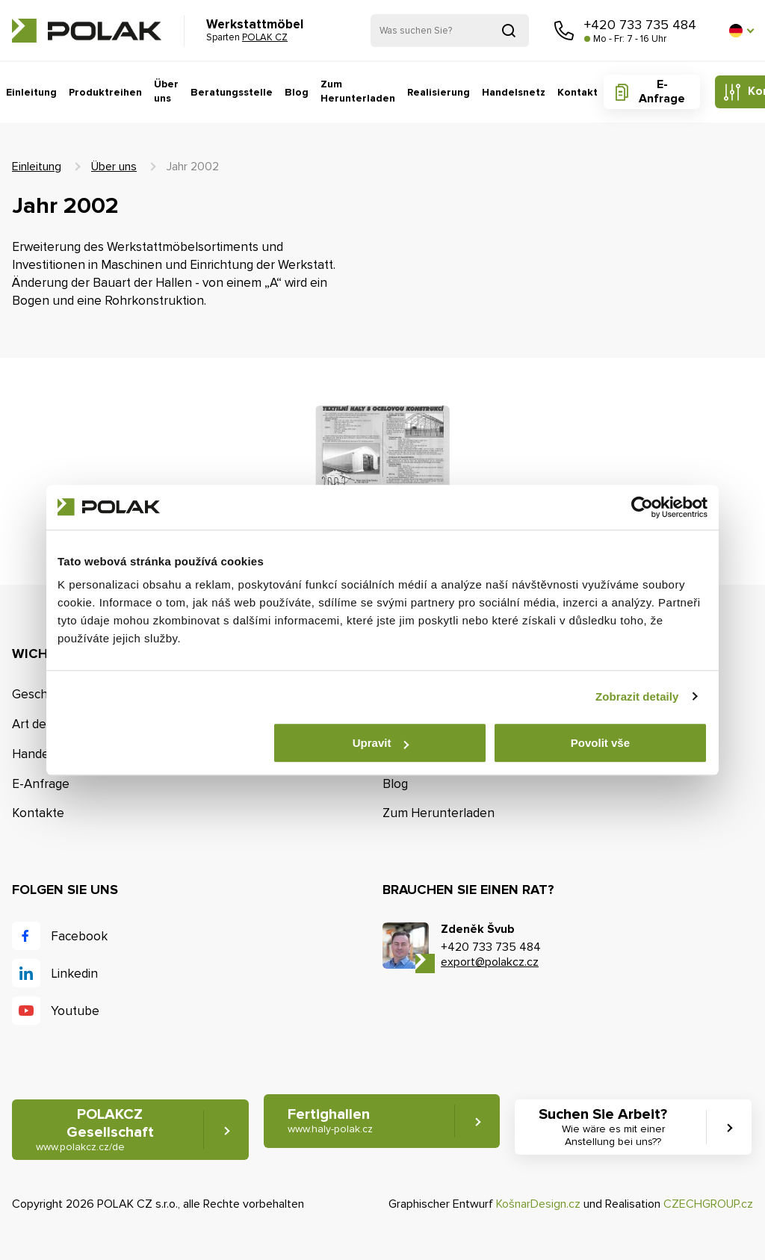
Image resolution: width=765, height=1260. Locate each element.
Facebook (79, 936)
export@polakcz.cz (490, 962)
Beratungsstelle (232, 92)
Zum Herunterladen (357, 91)
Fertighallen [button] (330, 1120)
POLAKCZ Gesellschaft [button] (95, 1129)
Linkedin (74, 973)
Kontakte (38, 813)
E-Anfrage (662, 91)
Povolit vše (600, 742)
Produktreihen (105, 92)
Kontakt (577, 92)
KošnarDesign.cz (538, 1204)
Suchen (509, 30)
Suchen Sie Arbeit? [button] (613, 1127)
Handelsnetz (513, 92)
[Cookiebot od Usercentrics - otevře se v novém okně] (642, 507)
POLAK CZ (86, 31)
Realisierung (438, 92)
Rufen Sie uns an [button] (564, 30)
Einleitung (31, 92)
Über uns (166, 91)
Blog (297, 92)
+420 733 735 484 (640, 24)
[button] (741, 30)
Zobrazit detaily (637, 696)
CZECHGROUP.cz (708, 1204)
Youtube (75, 1011)
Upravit (381, 742)
